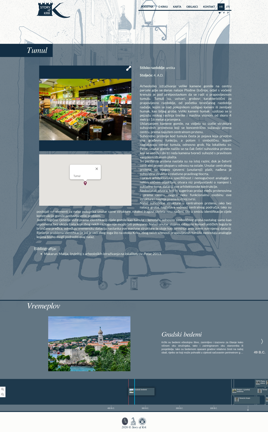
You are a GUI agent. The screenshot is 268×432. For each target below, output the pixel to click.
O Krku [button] (163, 6)
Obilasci (192, 6)
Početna (147, 6)
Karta (177, 6)
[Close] (97, 169)
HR (221, 6)
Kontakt (209, 6)
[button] (85, 183)
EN (228, 6)
